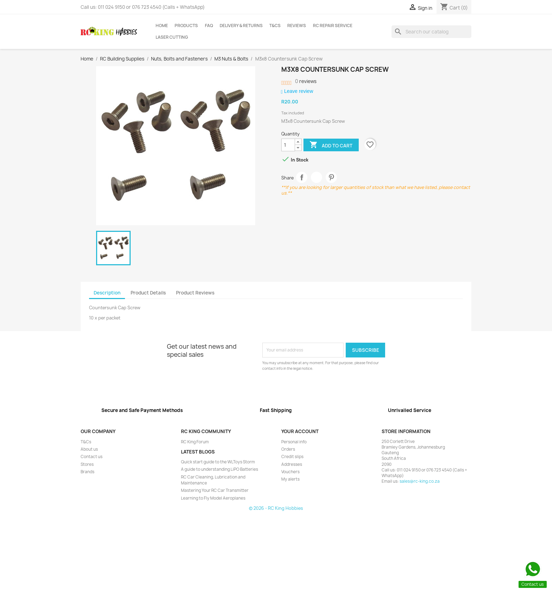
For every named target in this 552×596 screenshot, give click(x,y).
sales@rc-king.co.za (420, 481)
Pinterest (331, 177)
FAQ (209, 25)
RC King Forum (195, 442)
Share (302, 177)
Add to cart (330, 145)
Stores (87, 464)
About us (89, 449)
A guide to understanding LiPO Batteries (219, 469)
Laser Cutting (172, 37)
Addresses (291, 464)
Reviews (296, 25)
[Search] (431, 31)
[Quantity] (288, 145)
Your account (300, 431)
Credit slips (292, 456)
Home (162, 25)
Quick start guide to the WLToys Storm (218, 462)
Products (186, 25)
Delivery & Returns (241, 25)
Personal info (294, 442)
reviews (305, 81)
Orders (288, 449)
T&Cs (275, 25)
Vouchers (290, 472)
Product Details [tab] (148, 293)
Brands (87, 472)
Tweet (316, 177)
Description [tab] (107, 293)
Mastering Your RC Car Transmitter (215, 490)
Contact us (91, 456)
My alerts (290, 479)
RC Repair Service (332, 25)
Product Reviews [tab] (195, 293)
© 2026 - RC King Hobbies (276, 508)
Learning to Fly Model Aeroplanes (213, 498)
